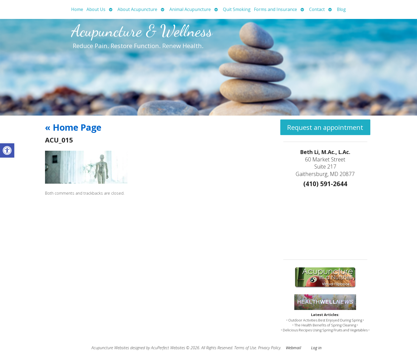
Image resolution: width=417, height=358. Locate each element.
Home (77, 9)
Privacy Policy (269, 347)
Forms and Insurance (275, 9)
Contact (317, 9)
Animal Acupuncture (190, 9)
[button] (7, 150)
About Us (95, 9)
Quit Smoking (237, 9)
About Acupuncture (137, 9)
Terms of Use (245, 347)
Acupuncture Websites (110, 347)
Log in (316, 347)
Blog (341, 9)
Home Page (73, 127)
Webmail (293, 347)
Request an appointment (325, 127)
